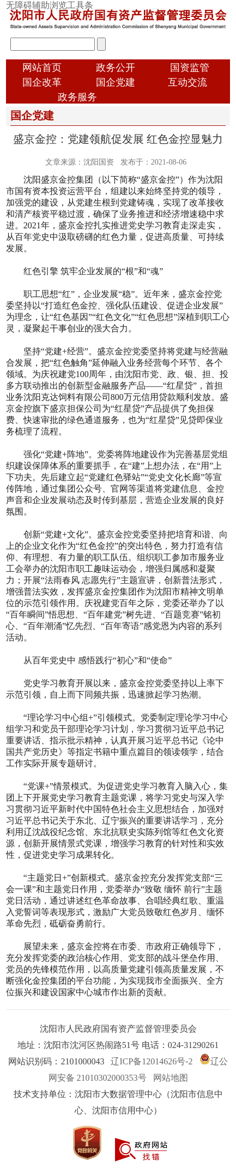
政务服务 (77, 97)
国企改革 (42, 82)
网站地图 (170, 1077)
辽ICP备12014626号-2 (151, 1061)
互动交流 (187, 82)
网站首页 (42, 67)
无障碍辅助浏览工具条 (49, 5)
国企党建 (115, 82)
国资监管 (189, 67)
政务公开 (115, 67)
